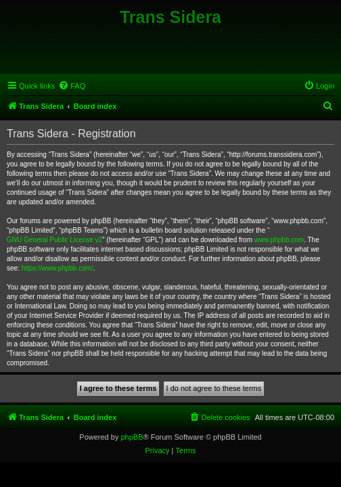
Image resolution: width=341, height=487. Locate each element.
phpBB (131, 437)
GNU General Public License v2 (54, 240)
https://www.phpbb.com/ (57, 268)
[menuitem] (71, 86)
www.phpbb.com (279, 240)
